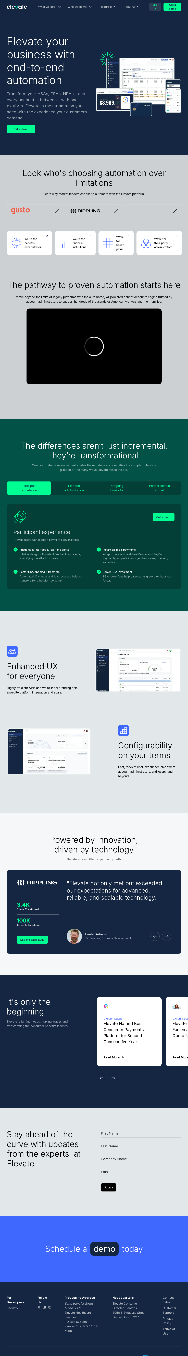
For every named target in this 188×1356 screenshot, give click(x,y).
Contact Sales (168, 1300)
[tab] (29, 488)
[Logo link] (17, 7)
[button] (49, 7)
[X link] (38, 1307)
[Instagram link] (49, 1307)
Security (12, 1308)
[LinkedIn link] (44, 1307)
